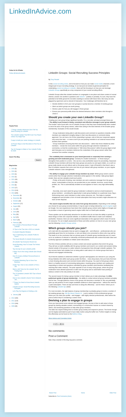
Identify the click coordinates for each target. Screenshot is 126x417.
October (15, 201)
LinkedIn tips (61, 287)
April (14, 217)
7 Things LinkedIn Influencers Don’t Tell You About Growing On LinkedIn (24, 130)
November (16, 198)
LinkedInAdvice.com (40, 11)
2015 (13, 187)
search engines (107, 206)
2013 (13, 193)
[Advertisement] (21, 43)
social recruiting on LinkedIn (66, 88)
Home (83, 393)
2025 (13, 168)
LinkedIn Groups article (68, 223)
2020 (13, 182)
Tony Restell (55, 79)
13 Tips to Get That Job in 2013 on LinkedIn (26, 229)
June (14, 212)
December (16, 195)
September (16, 203)
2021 (13, 179)
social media (98, 84)
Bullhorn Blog (76, 314)
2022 (13, 177)
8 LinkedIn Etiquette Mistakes (22, 232)
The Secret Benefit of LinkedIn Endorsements (27, 239)
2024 (13, 171)
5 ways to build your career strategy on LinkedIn (25, 140)
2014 (13, 190)
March (15, 220)
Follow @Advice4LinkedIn (17, 73)
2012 (13, 298)
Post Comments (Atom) (64, 396)
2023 (13, 174)
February (16, 222)
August (15, 206)
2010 (13, 303)
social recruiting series (60, 84)
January (15, 294)
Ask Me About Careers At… (74, 293)
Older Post (113, 393)
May (14, 214)
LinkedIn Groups (54, 90)
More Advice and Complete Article (60, 318)
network (82, 97)
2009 (13, 306)
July (14, 209)
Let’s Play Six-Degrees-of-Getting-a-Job (25, 291)
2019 (13, 185)
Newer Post (52, 393)
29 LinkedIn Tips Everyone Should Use (25, 242)
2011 (13, 301)
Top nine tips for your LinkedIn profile (24, 249)
